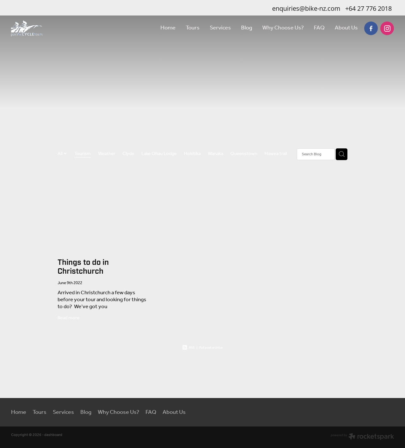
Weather (106, 154)
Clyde (128, 154)
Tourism (82, 154)
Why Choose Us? (283, 27)
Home (168, 27)
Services (220, 27)
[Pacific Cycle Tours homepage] (49, 28)
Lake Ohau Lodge (159, 154)
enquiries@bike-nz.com (306, 8)
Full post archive (211, 348)
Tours (193, 27)
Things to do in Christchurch (83, 267)
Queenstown (243, 154)
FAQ (319, 27)
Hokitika (192, 154)
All (61, 153)
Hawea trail (276, 154)
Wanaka (215, 154)
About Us (346, 27)
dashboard (53, 435)
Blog (246, 27)
